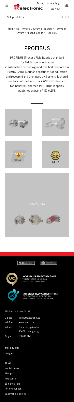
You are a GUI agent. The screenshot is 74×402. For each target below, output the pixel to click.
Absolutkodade (35, 33)
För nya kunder (13, 388)
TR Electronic (23, 29)
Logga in (9, 353)
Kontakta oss (12, 368)
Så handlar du (12, 383)
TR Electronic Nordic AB (17, 311)
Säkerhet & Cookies (15, 393)
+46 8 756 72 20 (26, 322)
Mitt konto (10, 378)
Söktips (9, 373)
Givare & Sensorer (42, 29)
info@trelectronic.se (29, 317)
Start (10, 29)
